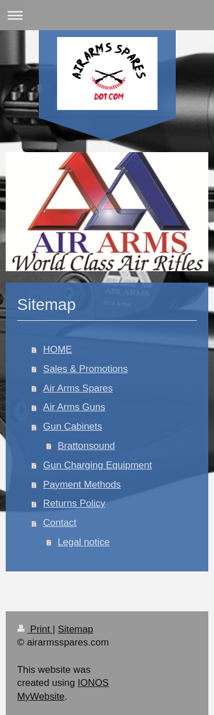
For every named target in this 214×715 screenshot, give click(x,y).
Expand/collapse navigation (107, 15)
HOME (57, 349)
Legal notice (84, 542)
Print (35, 629)
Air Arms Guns (74, 407)
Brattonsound (86, 445)
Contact (59, 522)
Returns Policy (74, 503)
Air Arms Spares (78, 388)
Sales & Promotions (85, 368)
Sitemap (75, 629)
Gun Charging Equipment (97, 465)
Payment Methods (82, 484)
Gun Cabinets (72, 426)
